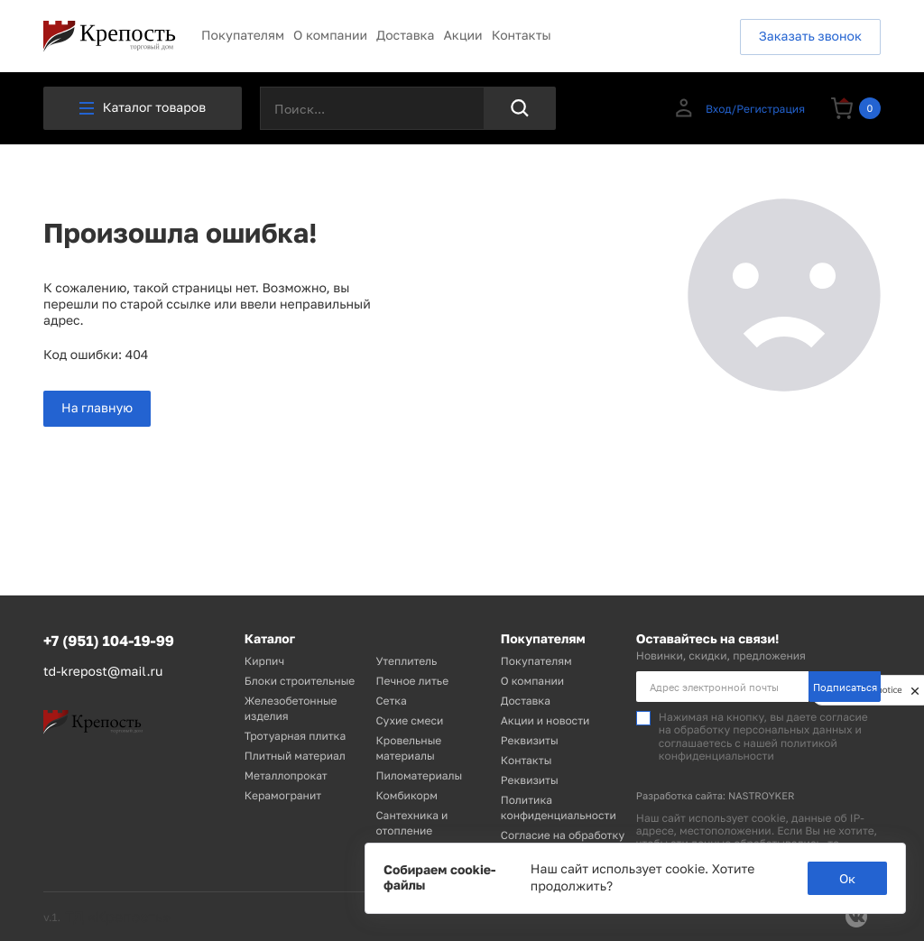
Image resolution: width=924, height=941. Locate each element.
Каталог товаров (142, 107)
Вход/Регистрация (738, 108)
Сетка (390, 700)
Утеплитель (406, 661)
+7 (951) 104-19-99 (108, 641)
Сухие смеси (409, 720)
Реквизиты (530, 740)
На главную (97, 408)
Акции (462, 35)
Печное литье (411, 680)
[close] (915, 690)
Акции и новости (545, 720)
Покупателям (242, 35)
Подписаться (845, 687)
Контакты (521, 35)
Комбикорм (406, 795)
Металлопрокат (286, 775)
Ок (847, 878)
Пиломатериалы (418, 775)
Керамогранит (283, 795)
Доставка (405, 35)
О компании (330, 35)
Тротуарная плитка (295, 736)
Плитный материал (295, 755)
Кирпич (264, 661)
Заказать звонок (810, 36)
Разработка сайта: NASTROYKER (715, 796)
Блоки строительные (300, 680)
